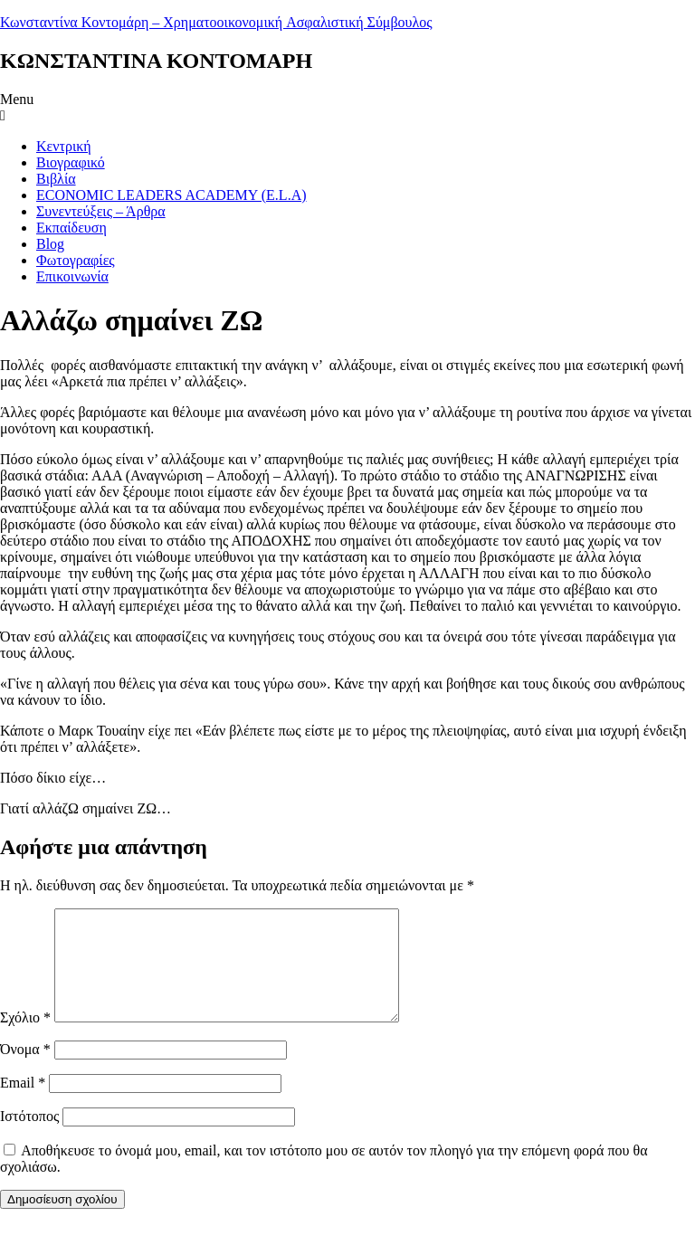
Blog (50, 244)
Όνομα (25, 1071)
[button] (347, 107)
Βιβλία (56, 178)
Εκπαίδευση (71, 227)
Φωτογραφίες (75, 260)
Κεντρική (63, 146)
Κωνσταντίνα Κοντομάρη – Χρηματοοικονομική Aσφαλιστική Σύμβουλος (216, 22)
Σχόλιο (25, 1039)
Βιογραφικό (70, 162)
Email (22, 1104)
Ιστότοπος (29, 1137)
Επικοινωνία (72, 276)
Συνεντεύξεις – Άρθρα (101, 211)
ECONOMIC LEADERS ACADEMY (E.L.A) (171, 195)
